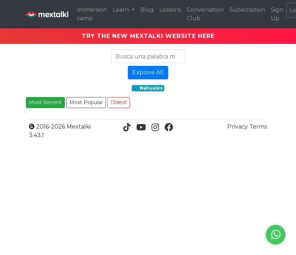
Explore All (148, 72)
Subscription (247, 9)
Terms (258, 126)
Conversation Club (205, 14)
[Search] (148, 56)
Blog (147, 9)
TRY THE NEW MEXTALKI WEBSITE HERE (148, 36)
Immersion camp (92, 14)
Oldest (118, 102)
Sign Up (277, 14)
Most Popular (86, 102)
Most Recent (45, 102)
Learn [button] (121, 9)
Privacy (238, 126)
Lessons (170, 9)
